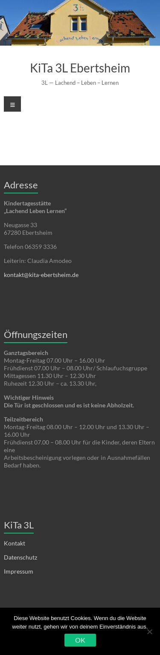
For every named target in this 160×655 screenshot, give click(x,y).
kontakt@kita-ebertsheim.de (41, 274)
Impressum (18, 571)
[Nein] (149, 631)
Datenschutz (20, 557)
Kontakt (14, 543)
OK (80, 640)
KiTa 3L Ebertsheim (80, 68)
